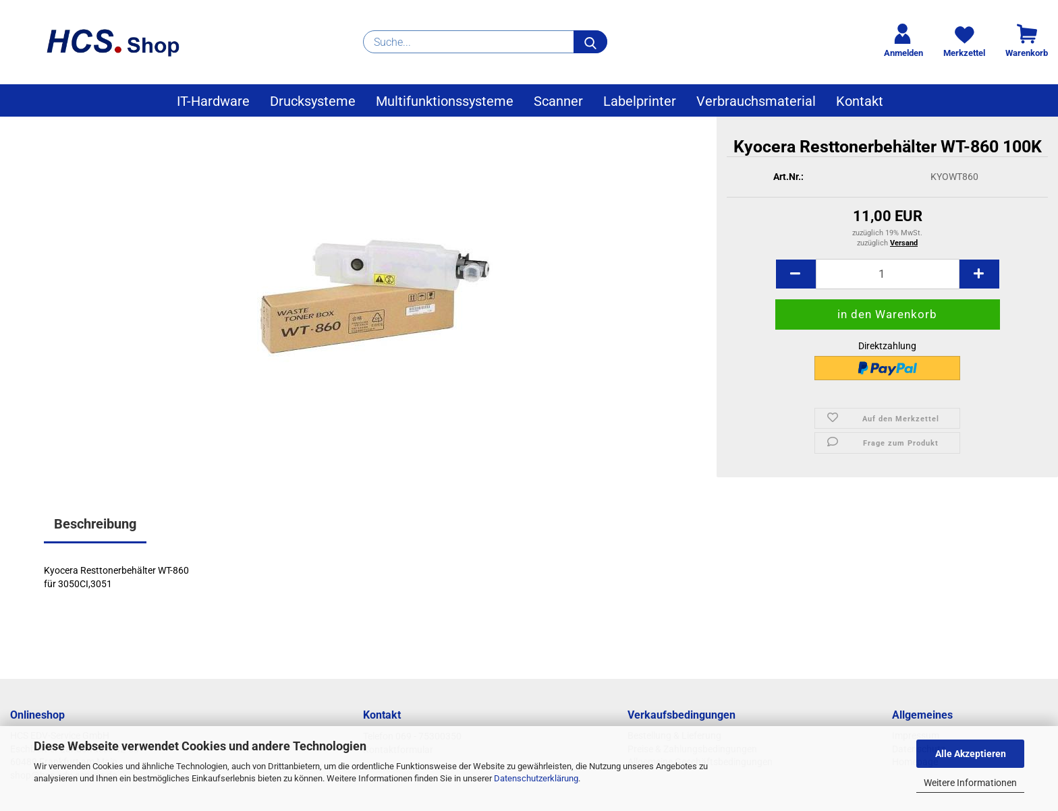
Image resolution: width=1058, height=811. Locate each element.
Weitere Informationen (970, 782)
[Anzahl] (887, 274)
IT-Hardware (213, 101)
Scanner (558, 101)
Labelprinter (639, 101)
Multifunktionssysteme (444, 101)
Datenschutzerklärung (536, 778)
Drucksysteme (313, 101)
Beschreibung (95, 524)
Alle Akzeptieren (970, 753)
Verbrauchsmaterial (756, 101)
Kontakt (859, 101)
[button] (795, 274)
